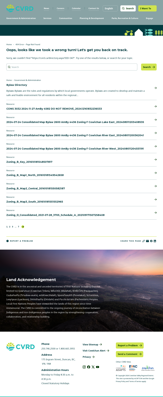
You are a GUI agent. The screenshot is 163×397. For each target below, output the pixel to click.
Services (47, 18)
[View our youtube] (97, 367)
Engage (149, 18)
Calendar (76, 8)
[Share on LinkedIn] (155, 241)
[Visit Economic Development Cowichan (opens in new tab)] (148, 368)
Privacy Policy (121, 381)
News (46, 8)
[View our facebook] (88, 367)
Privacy (87, 356)
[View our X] (93, 367)
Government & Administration (21, 18)
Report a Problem (19, 241)
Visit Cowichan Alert (94, 350)
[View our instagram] (84, 367)
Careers (60, 8)
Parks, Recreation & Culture (125, 18)
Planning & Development (92, 18)
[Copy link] (143, 241)
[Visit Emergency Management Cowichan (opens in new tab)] (133, 368)
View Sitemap (90, 344)
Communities (65, 18)
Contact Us (93, 8)
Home (9, 44)
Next (22, 226)
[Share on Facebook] (151, 241)
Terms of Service (135, 381)
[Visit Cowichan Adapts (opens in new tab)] (121, 368)
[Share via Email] (147, 241)
